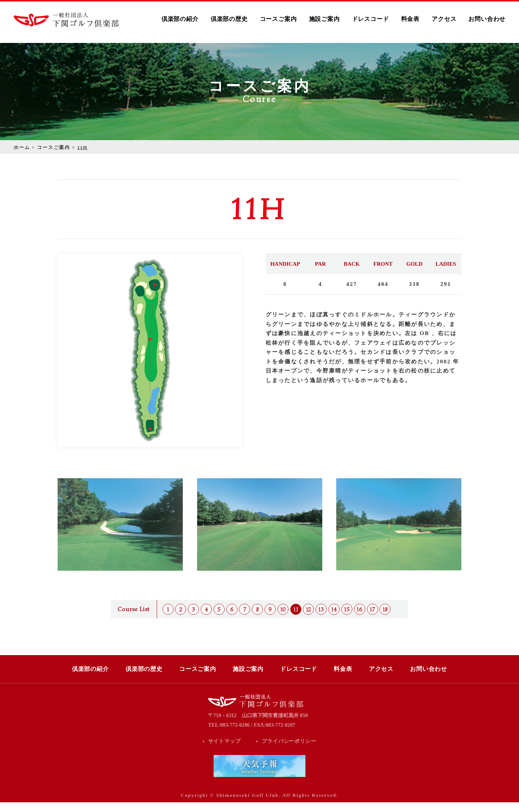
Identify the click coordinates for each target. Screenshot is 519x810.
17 (372, 617)
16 (359, 617)
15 (347, 617)
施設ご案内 (324, 19)
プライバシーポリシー (289, 749)
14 (334, 617)
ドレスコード (370, 19)
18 (385, 617)
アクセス (444, 19)
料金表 (410, 19)
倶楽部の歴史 (229, 19)
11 (295, 617)
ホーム (22, 155)
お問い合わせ (486, 19)
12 (309, 617)
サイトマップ (224, 749)
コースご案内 (278, 19)
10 (283, 617)
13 (321, 617)
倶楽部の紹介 (180, 19)
